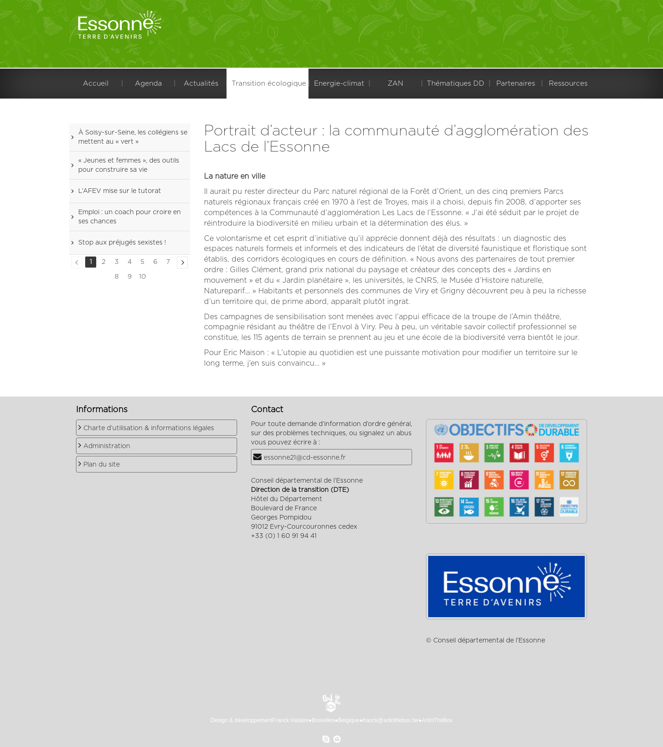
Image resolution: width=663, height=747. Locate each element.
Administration (106, 446)
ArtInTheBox (437, 720)
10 (142, 277)
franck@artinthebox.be (391, 720)
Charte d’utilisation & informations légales (148, 428)
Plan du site (101, 464)
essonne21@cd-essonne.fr (305, 458)
